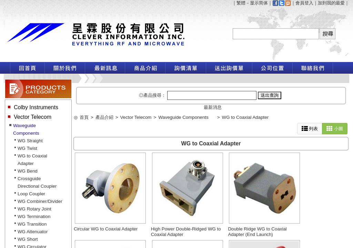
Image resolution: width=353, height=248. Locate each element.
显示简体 (259, 3)
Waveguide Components (183, 117)
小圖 (334, 128)
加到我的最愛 (331, 3)
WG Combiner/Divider (40, 201)
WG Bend (28, 171)
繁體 (240, 3)
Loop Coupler (31, 193)
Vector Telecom (32, 117)
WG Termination (34, 216)
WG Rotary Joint (34, 208)
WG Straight (30, 140)
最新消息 (213, 107)
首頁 (84, 117)
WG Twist (27, 148)
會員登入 (304, 3)
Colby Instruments (36, 107)
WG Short (28, 239)
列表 (310, 128)
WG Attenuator (33, 231)
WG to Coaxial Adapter (245, 117)
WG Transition (32, 224)
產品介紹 (104, 117)
